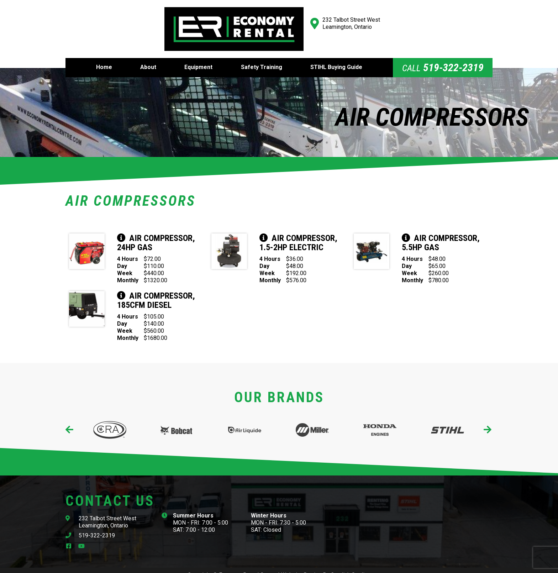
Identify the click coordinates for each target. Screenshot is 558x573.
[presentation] (69, 420)
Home (104, 57)
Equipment (198, 57)
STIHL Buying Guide (336, 57)
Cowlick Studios (351, 565)
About (148, 57)
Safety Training (261, 57)
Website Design (301, 565)
